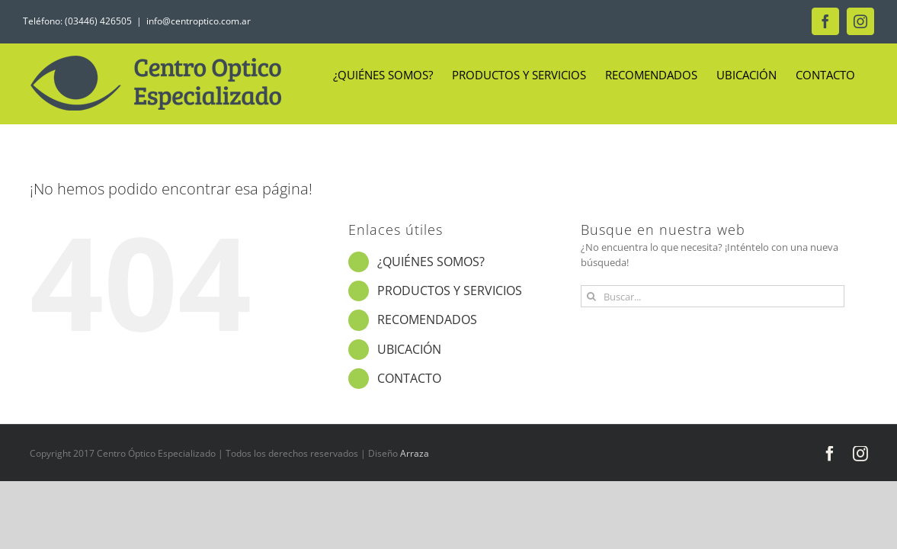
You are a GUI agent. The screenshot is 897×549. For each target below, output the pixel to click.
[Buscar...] (713, 296)
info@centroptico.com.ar (198, 20)
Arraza (414, 453)
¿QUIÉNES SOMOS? (431, 261)
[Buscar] (592, 296)
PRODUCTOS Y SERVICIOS (449, 290)
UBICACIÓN (409, 349)
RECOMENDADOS (427, 319)
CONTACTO (409, 378)
